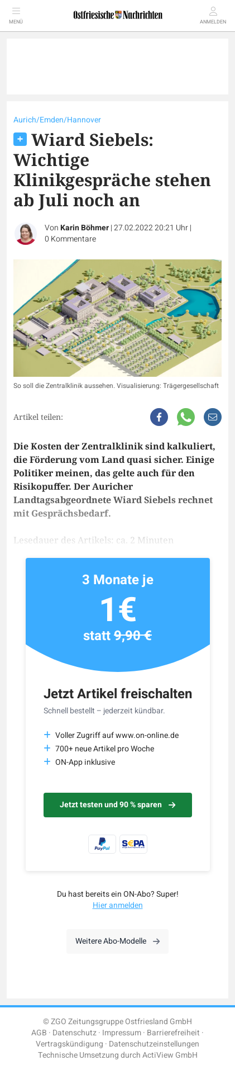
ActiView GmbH (170, 1055)
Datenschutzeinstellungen (154, 1044)
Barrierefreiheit (173, 1033)
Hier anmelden (118, 905)
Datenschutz (74, 1033)
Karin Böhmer (84, 228)
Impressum (121, 1033)
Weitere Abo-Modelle (117, 941)
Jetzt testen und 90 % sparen (117, 805)
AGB (39, 1033)
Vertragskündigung (69, 1044)
